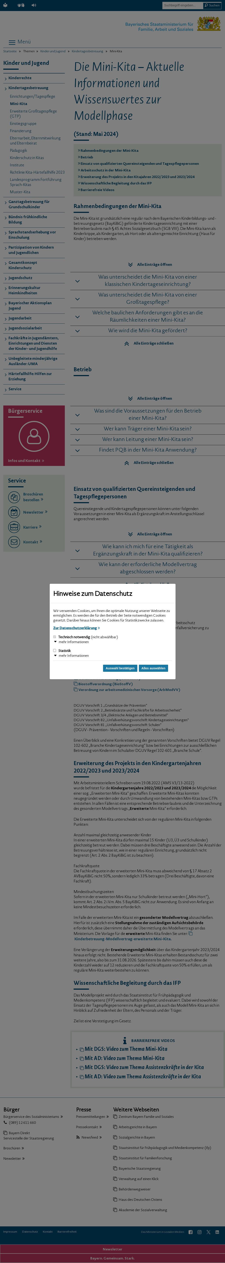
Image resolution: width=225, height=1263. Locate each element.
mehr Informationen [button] (74, 642)
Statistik (62, 651)
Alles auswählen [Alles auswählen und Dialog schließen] (153, 668)
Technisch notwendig (85, 637)
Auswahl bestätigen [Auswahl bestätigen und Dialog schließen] (120, 668)
